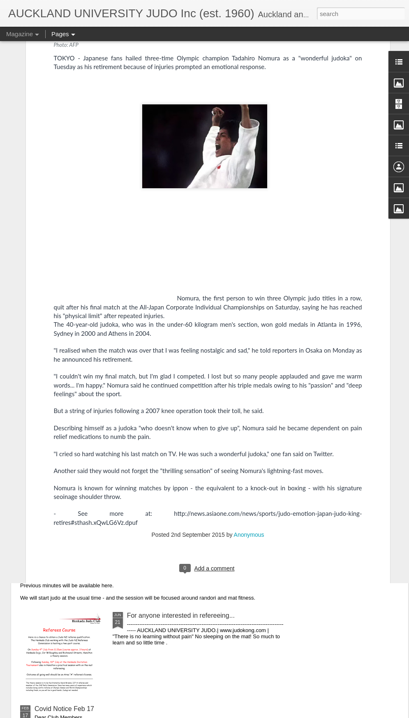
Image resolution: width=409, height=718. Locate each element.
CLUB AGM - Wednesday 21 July (83, 546)
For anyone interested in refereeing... (181, 615)
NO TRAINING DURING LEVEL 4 (84, 476)
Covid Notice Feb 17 (64, 708)
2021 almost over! (153, 383)
